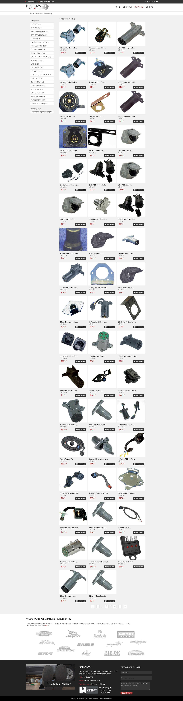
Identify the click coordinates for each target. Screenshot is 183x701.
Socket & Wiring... (95, 390)
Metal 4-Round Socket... (69, 322)
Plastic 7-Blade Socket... (69, 151)
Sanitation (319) (37, 93)
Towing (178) (36, 28)
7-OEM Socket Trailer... (68, 356)
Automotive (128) (38, 100)
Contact (150, 7)
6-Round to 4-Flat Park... (69, 288)
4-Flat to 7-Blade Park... (126, 459)
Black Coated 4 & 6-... (97, 151)
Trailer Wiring (48, 13)
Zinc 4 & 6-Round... (96, 116)
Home (117, 7)
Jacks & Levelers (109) (39, 31)
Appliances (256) (37, 89)
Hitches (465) (36, 24)
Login (72, 698)
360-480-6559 (88, 677)
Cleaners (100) (36, 71)
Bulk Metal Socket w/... (97, 425)
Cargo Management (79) (41, 57)
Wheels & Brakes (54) (39, 104)
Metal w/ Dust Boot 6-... (97, 596)
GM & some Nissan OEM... (127, 390)
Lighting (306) (36, 78)
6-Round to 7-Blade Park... (69, 527)
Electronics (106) (38, 86)
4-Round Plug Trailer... (126, 253)
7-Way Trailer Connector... (98, 288)
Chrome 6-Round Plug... (97, 48)
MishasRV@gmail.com (92, 681)
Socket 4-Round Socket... (98, 459)
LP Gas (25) (35, 64)
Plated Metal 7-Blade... (68, 48)
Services (127, 7)
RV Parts (139, 7)
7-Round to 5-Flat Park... (98, 322)
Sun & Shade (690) (38, 53)
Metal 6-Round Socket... (98, 527)
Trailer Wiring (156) (39, 35)
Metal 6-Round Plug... (68, 596)
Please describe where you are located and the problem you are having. (135, 686)
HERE (47, 626)
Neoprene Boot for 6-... (97, 82)
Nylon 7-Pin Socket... (96, 253)
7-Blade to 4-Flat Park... (126, 219)
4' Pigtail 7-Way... (124, 527)
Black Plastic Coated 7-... (127, 322)
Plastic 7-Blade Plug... (68, 116)
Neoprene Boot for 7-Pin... (69, 253)
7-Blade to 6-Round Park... (127, 356)
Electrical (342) (37, 82)
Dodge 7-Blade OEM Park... (99, 493)
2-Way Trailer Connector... (69, 185)
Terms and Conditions (105, 698)
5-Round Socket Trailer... (98, 219)
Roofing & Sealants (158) (41, 75)
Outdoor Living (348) (39, 42)
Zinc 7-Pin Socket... (125, 151)
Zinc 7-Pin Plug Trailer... (126, 48)
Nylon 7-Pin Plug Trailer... (127, 82)
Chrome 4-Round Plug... (68, 425)
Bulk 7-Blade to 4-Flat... (97, 185)
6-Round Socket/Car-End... (99, 562)
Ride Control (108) (38, 46)
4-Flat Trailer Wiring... (126, 562)
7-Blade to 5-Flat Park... (126, 425)
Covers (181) (36, 39)
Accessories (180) (38, 49)
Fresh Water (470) (38, 96)
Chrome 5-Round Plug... (68, 562)
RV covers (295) (37, 60)
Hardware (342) (37, 68)
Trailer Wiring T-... (66, 459)
